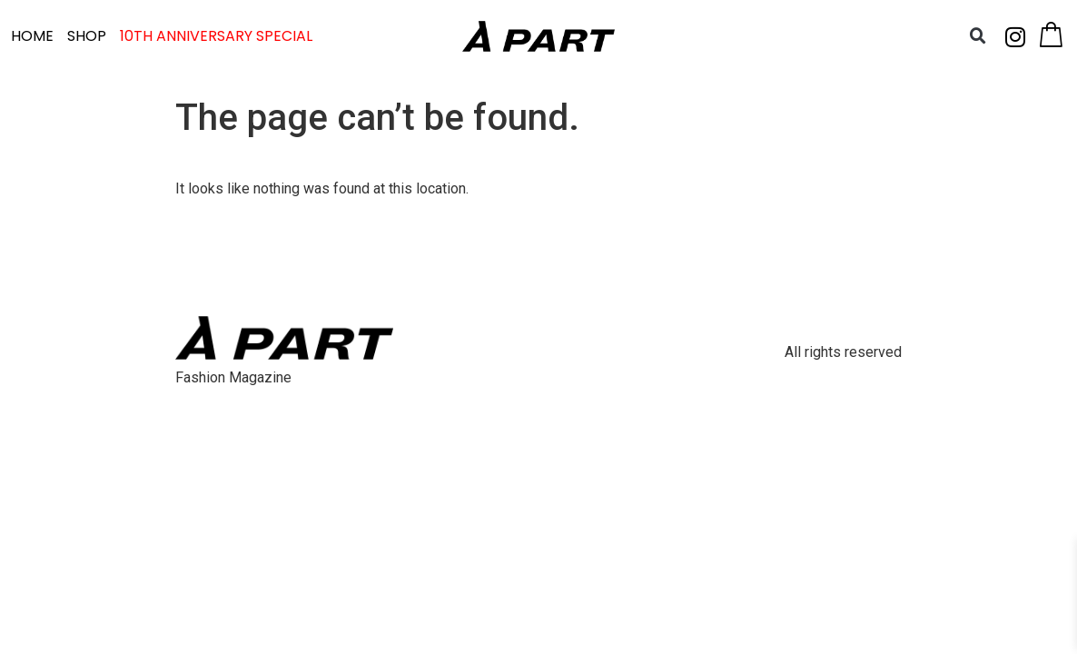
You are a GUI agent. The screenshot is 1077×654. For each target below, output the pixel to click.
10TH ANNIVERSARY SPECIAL (216, 35)
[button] (978, 36)
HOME (32, 35)
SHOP (86, 35)
